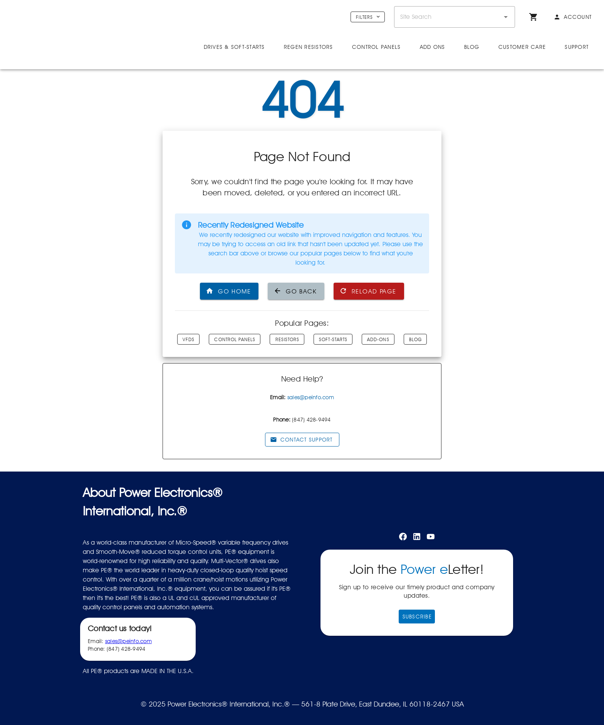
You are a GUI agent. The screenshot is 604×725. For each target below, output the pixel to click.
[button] (505, 17)
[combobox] (454, 17)
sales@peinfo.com (310, 397)
